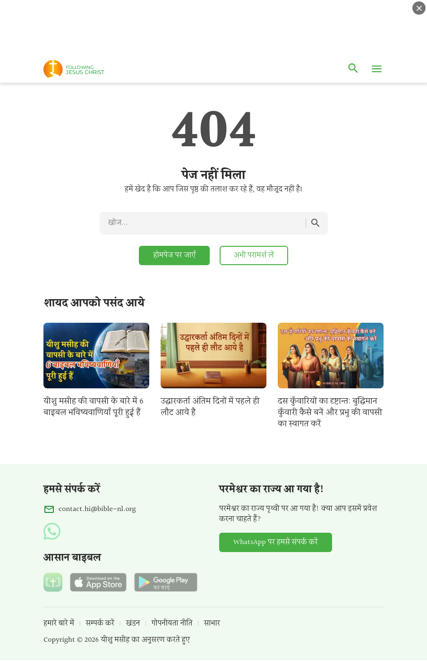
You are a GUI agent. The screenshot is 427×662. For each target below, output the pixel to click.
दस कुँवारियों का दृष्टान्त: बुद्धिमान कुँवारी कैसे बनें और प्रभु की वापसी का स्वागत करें (330, 412)
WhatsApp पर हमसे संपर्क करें (275, 542)
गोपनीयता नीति (172, 623)
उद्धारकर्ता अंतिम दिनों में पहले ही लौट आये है (210, 406)
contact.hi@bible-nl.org (97, 509)
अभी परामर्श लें (254, 255)
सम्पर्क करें (100, 623)
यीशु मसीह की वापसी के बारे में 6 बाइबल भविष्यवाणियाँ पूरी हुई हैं (93, 406)
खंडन (133, 623)
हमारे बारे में (58, 623)
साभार (212, 623)
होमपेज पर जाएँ (174, 255)
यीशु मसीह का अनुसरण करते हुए (145, 640)
